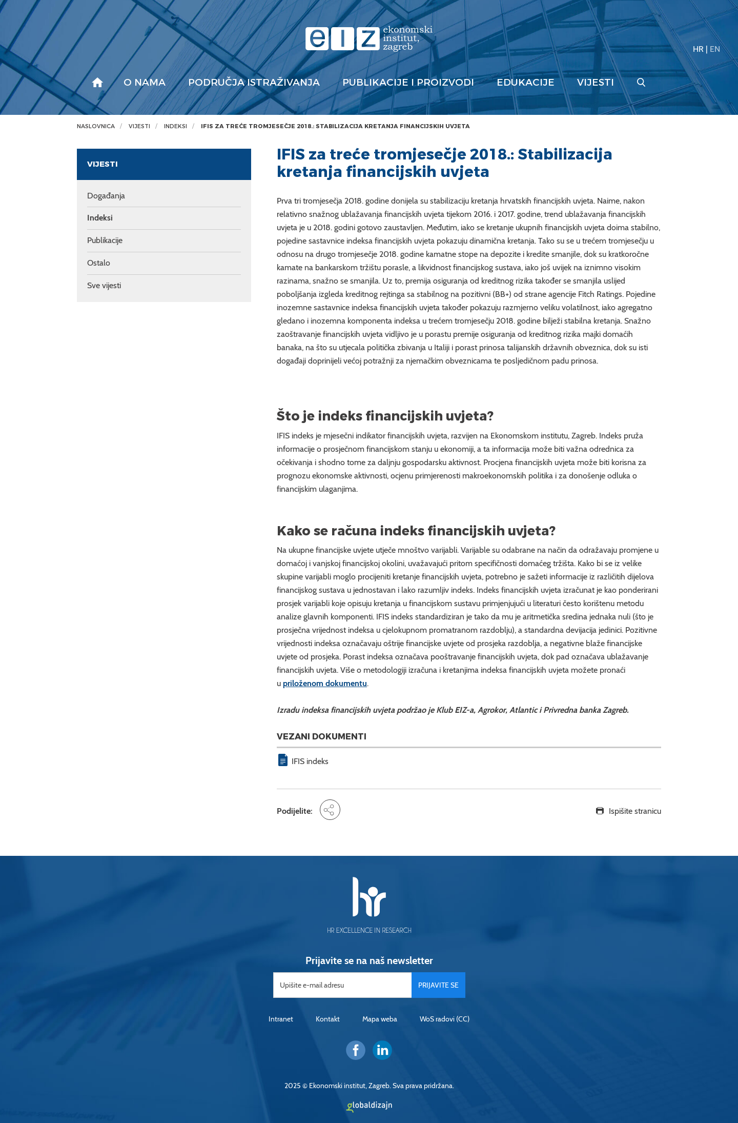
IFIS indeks (310, 761)
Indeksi (175, 126)
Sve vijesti (104, 285)
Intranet (281, 1019)
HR (698, 49)
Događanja (106, 195)
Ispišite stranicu (635, 811)
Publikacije (104, 240)
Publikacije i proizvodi (408, 82)
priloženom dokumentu (325, 683)
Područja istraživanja (254, 82)
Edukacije (526, 82)
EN (715, 49)
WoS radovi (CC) (444, 1019)
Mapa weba (379, 1019)
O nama (145, 82)
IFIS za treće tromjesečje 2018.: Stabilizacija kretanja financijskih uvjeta (335, 126)
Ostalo (98, 263)
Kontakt (328, 1019)
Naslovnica (96, 126)
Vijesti (595, 82)
